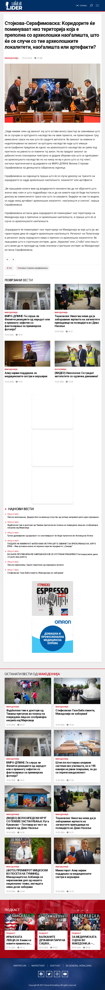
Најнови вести (21, 508)
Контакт (55, 965)
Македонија (11, 58)
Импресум (19, 965)
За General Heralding (79, 965)
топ (10, 268)
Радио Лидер (14, 5)
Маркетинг (38, 965)
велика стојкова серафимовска (33, 268)
